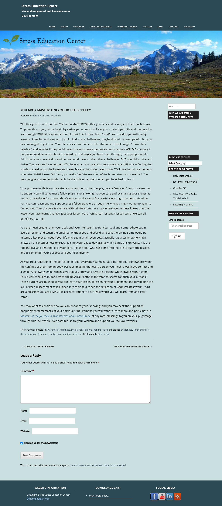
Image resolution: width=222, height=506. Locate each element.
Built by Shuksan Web (38, 498)
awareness (52, 329)
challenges (126, 329)
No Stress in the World (185, 181)
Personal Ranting (92, 329)
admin (57, 115)
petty (52, 334)
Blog (160, 26)
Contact (174, 26)
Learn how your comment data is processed (98, 465)
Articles (147, 26)
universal (77, 334)
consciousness (141, 329)
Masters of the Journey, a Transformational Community (55, 316)
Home (52, 26)
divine (23, 334)
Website (24, 431)
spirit (105, 329)
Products (78, 26)
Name (23, 410)
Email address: (176, 219)
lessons (32, 334)
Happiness (64, 329)
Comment (27, 371)
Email (23, 421)
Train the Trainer (127, 26)
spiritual (67, 334)
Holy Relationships (183, 175)
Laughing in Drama (183, 204)
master (45, 334)
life (38, 334)
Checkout (189, 26)
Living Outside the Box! (38, 346)
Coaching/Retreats (101, 26)
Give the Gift (179, 188)
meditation (77, 329)
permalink (103, 334)
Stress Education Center (39, 6)
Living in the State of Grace (133, 346)
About (64, 26)
